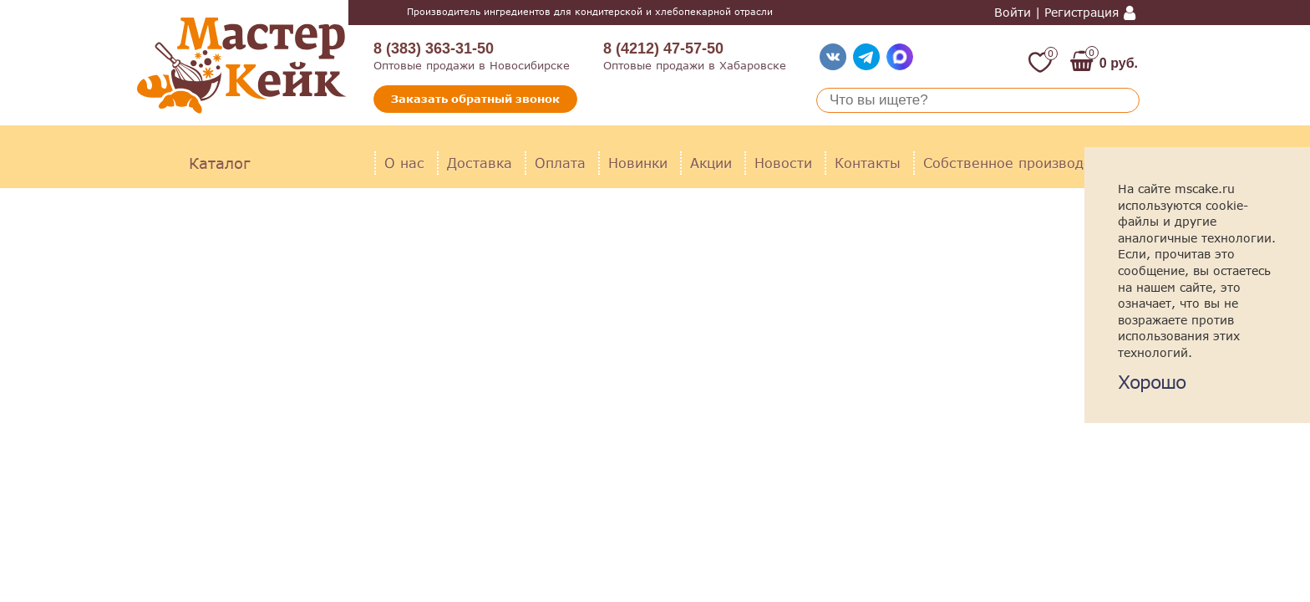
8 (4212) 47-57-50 (663, 48)
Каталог (219, 163)
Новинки (638, 163)
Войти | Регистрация (1056, 12)
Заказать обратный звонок (475, 98)
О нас (404, 163)
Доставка (479, 163)
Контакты (868, 163)
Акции (711, 163)
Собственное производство (1019, 163)
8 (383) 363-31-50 (433, 48)
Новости (783, 163)
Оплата (560, 163)
